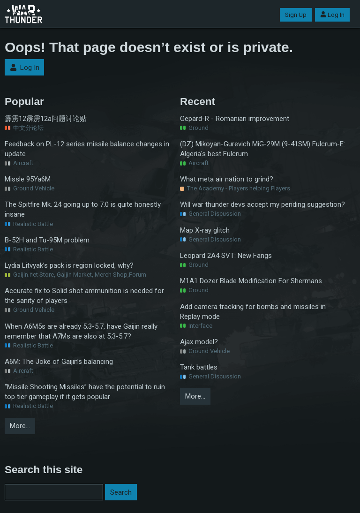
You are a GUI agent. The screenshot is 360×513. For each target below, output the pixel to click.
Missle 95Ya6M (28, 179)
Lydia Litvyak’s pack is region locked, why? (69, 265)
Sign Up (296, 14)
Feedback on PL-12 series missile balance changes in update (87, 149)
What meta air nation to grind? (226, 179)
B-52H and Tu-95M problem (47, 240)
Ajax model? (199, 342)
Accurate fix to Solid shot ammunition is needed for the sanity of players (84, 296)
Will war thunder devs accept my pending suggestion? (262, 204)
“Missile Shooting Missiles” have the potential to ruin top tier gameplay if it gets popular (85, 392)
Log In (332, 14)
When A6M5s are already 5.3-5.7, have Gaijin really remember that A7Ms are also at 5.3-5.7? (81, 331)
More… (20, 426)
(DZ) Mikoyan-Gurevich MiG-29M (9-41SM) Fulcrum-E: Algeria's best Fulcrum (262, 149)
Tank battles (199, 367)
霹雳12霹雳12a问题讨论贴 (46, 118)
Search (121, 492)
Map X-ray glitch (205, 230)
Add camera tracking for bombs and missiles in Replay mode (253, 311)
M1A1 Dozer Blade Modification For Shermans (251, 281)
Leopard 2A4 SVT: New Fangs (226, 255)
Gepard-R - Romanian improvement (234, 118)
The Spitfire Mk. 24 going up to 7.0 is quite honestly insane (83, 209)
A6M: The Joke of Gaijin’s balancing (59, 361)
